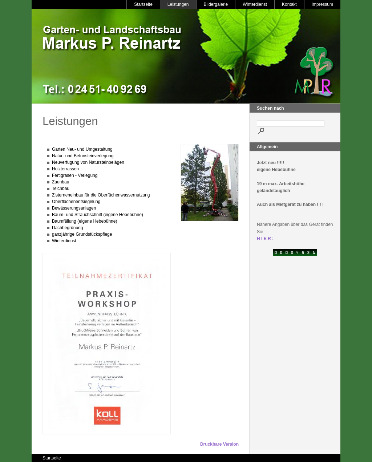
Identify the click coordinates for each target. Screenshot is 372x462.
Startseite (143, 4)
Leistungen (178, 4)
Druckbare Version (219, 444)
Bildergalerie (216, 4)
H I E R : (265, 238)
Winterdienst (255, 4)
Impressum (322, 4)
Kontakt (289, 4)
